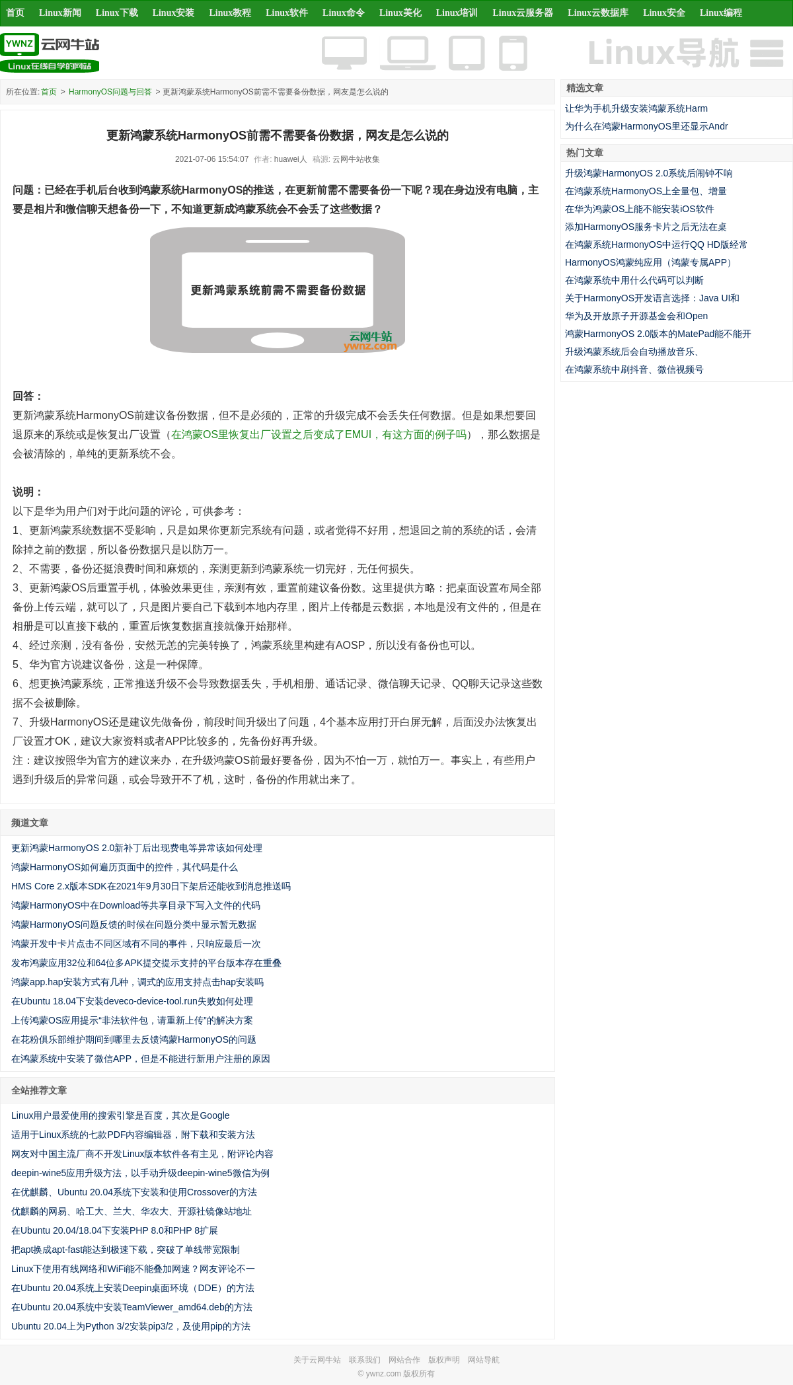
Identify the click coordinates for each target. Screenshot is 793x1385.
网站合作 (404, 1360)
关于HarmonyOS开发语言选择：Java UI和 (652, 298)
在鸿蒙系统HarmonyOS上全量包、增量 (646, 191)
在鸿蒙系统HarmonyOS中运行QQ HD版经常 (656, 244)
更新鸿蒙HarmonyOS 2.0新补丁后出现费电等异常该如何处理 (136, 847)
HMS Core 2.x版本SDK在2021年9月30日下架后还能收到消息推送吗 (151, 886)
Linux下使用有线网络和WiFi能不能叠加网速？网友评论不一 (133, 1268)
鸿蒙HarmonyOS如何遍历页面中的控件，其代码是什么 (124, 867)
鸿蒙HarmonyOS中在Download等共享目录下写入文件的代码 (135, 905)
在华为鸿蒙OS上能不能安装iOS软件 (639, 209)
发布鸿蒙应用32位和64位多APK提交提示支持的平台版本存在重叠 (146, 962)
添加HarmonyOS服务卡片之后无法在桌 (646, 226)
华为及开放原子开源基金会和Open (636, 316)
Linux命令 (343, 13)
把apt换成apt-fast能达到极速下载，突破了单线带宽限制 (125, 1249)
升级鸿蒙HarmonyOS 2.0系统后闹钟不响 (649, 173)
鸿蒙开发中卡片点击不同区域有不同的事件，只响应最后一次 (136, 943)
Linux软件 (287, 13)
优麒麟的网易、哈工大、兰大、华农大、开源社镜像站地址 (131, 1211)
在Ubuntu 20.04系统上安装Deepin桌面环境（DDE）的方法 (132, 1288)
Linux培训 (457, 13)
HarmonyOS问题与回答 (110, 91)
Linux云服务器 (523, 13)
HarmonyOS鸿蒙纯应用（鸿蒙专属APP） (650, 262)
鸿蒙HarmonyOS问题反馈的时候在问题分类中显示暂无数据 (133, 924)
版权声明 (444, 1360)
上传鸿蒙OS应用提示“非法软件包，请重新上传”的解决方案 (132, 1020)
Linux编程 (721, 13)
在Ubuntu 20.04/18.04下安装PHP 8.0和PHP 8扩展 (114, 1230)
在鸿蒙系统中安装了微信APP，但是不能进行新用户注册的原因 (140, 1058)
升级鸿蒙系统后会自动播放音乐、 (634, 351)
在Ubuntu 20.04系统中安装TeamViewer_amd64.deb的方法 (131, 1307)
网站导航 (484, 1360)
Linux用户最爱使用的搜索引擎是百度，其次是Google (120, 1115)
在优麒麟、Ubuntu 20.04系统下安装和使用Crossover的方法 (134, 1192)
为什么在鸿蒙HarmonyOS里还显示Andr (646, 126)
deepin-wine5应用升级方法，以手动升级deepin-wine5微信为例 (140, 1173)
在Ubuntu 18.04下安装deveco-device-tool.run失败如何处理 (132, 1001)
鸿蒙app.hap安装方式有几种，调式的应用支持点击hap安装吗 (137, 982)
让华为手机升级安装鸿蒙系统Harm (636, 108)
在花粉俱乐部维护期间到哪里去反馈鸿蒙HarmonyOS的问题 (133, 1039)
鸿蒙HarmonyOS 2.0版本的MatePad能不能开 (658, 333)
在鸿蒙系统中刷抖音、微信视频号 (634, 369)
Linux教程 (230, 13)
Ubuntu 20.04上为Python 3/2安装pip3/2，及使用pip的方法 (130, 1326)
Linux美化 (400, 13)
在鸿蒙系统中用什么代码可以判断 (634, 280)
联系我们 (365, 1360)
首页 (15, 13)
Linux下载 (117, 13)
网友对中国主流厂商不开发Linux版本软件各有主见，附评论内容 (142, 1153)
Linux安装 (174, 13)
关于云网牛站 (317, 1360)
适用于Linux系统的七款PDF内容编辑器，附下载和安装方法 (133, 1134)
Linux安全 (664, 13)
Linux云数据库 (598, 13)
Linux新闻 (60, 13)
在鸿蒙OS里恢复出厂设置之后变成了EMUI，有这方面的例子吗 (319, 434)
